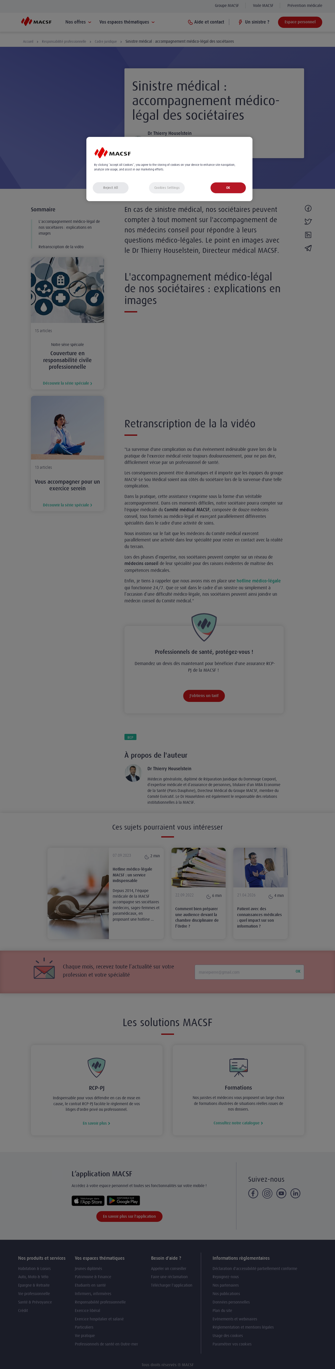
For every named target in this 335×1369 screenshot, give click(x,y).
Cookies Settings (166, 188)
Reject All (110, 188)
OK (228, 188)
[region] (169, 169)
